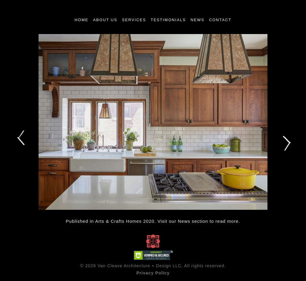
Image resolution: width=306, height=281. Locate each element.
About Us (105, 20)
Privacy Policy (153, 273)
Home (81, 20)
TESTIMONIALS (168, 20)
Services (134, 20)
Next (285, 143)
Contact (220, 20)
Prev (20, 138)
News (197, 20)
